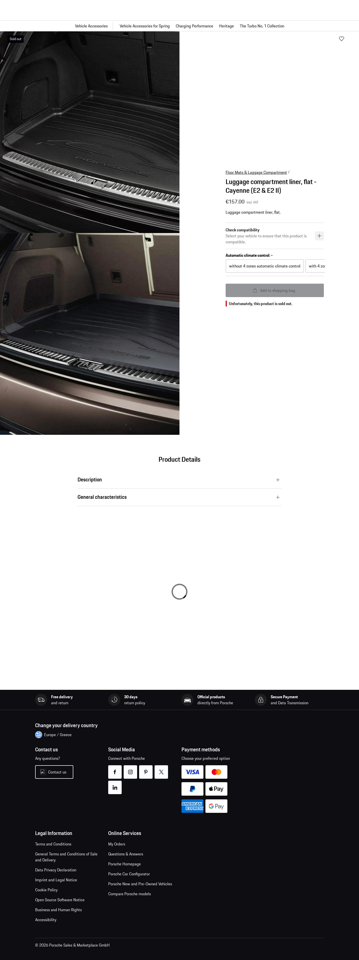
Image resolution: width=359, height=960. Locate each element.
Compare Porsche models (129, 894)
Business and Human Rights (58, 910)
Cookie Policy (46, 890)
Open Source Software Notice (60, 900)
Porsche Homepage (124, 864)
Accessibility (45, 920)
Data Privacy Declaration (55, 870)
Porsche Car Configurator (129, 874)
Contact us (57, 772)
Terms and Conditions (53, 844)
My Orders (116, 844)
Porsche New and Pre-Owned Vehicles (140, 884)
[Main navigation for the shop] (179, 26)
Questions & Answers (125, 854)
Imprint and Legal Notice (56, 880)
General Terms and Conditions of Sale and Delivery (66, 857)
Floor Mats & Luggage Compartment (256, 172)
